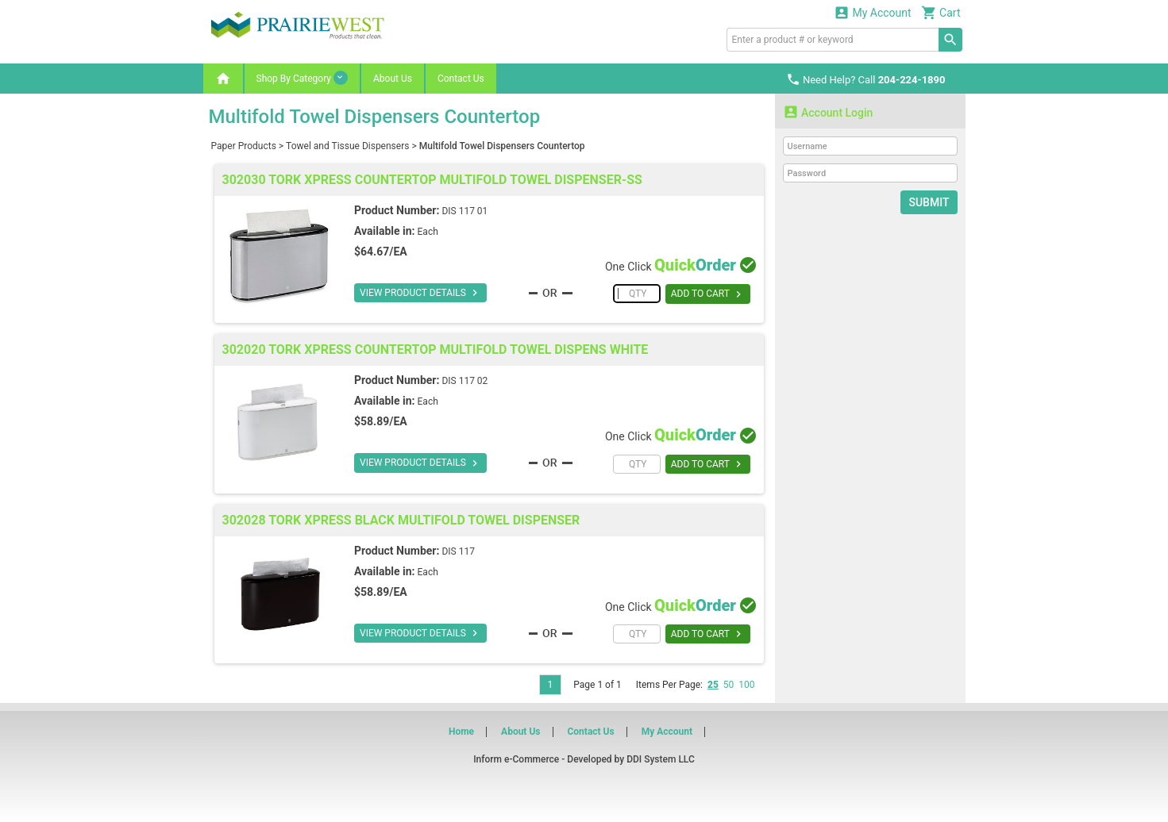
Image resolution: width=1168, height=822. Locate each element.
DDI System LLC (660, 759)
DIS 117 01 (464, 211)
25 (713, 684)
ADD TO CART (708, 294)
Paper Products (243, 146)
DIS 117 (457, 551)
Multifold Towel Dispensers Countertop (502, 146)
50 (728, 684)
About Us (392, 78)
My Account (873, 12)
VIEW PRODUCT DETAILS (420, 292)
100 (746, 684)
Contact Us (461, 78)
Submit (928, 202)
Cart (941, 12)
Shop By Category (302, 78)
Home (461, 731)
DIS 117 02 (464, 380)
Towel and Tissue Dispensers (347, 146)
